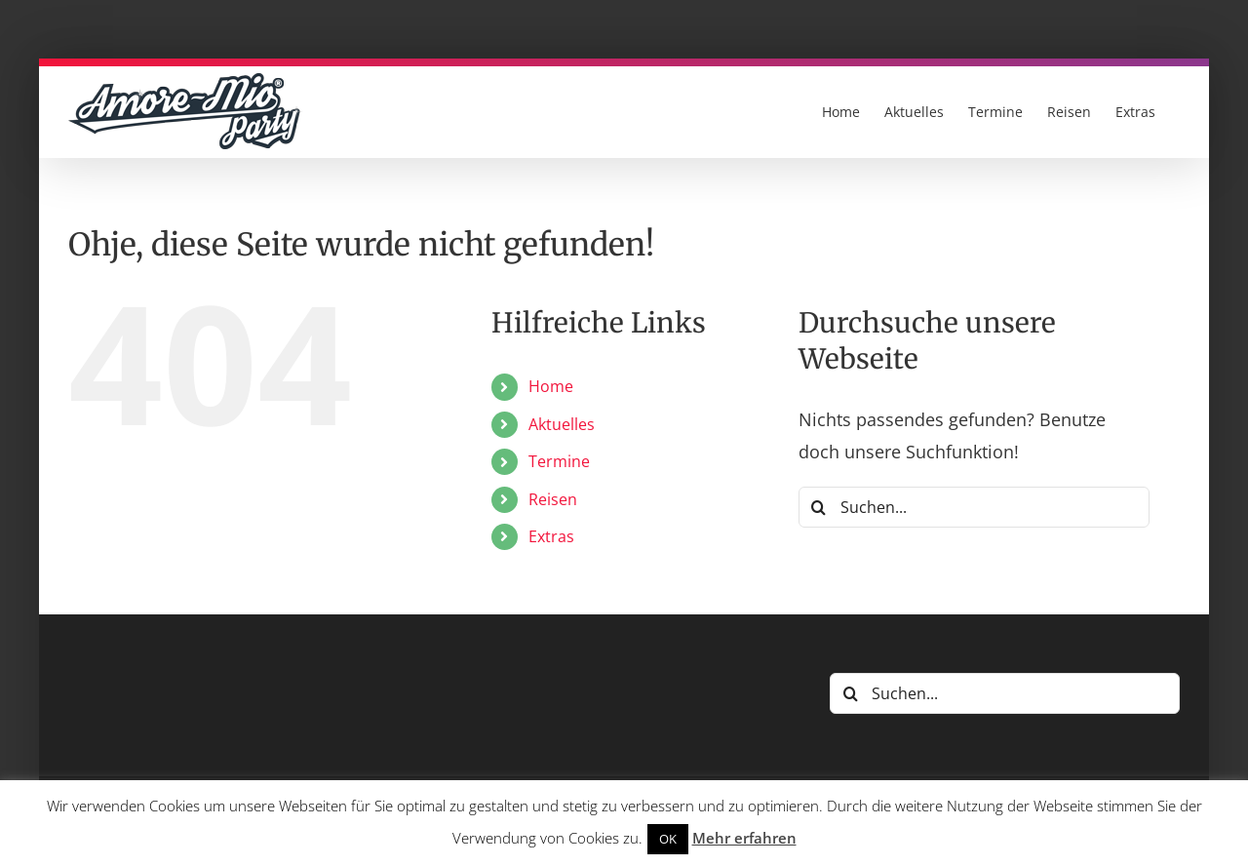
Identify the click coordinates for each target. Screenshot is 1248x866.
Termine (559, 461)
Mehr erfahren (744, 837)
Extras (551, 536)
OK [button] (668, 838)
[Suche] (819, 507)
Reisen (552, 499)
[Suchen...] (974, 507)
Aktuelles (561, 424)
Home (550, 386)
